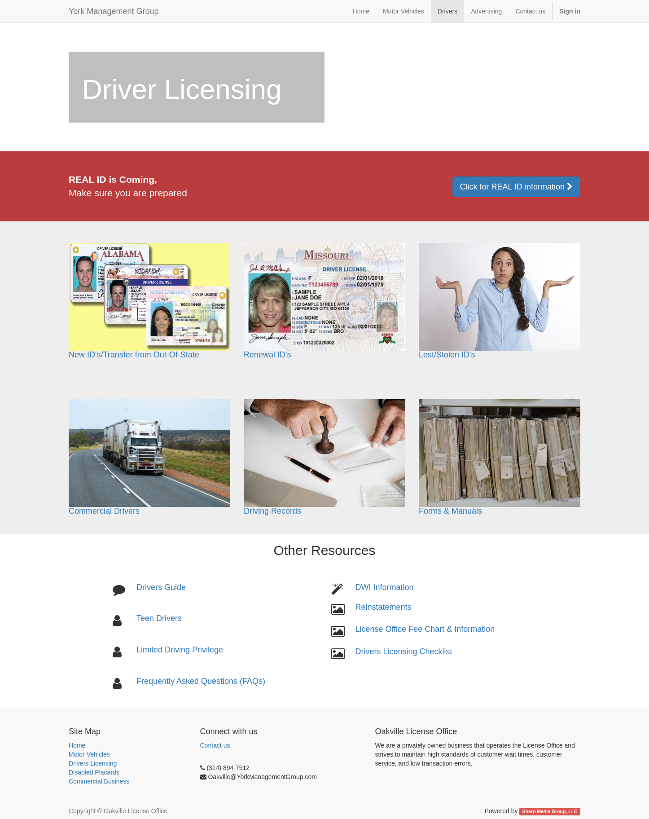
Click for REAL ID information (516, 186)
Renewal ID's (267, 354)
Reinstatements (383, 607)
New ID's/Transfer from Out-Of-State (134, 354)
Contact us (215, 745)
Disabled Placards (94, 772)
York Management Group (113, 11)
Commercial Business (99, 781)
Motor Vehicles (89, 754)
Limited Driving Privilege (179, 649)
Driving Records (324, 457)
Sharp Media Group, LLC (550, 811)
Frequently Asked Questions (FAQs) (200, 681)
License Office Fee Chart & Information (425, 629)
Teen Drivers (159, 618)
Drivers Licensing (93, 763)
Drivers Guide (161, 587)
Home (77, 745)
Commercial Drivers (104, 510)
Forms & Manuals (499, 457)
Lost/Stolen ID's (447, 354)
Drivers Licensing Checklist (403, 651)
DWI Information (384, 587)
